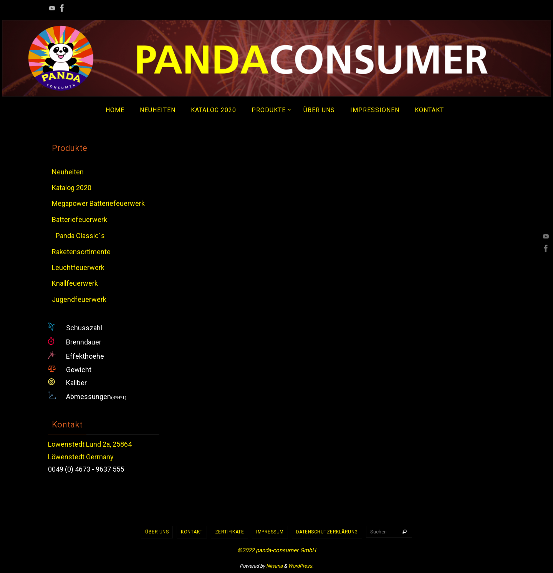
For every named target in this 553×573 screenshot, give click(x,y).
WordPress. (300, 566)
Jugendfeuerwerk (79, 299)
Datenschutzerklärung (327, 532)
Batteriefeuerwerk (79, 219)
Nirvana (274, 566)
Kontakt (192, 532)
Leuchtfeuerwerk (78, 267)
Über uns (157, 532)
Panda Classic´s (80, 236)
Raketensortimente (81, 252)
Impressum (270, 532)
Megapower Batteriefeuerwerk (98, 203)
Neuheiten (68, 172)
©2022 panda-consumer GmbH (276, 550)
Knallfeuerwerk (75, 283)
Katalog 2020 (71, 188)
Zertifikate (229, 532)
